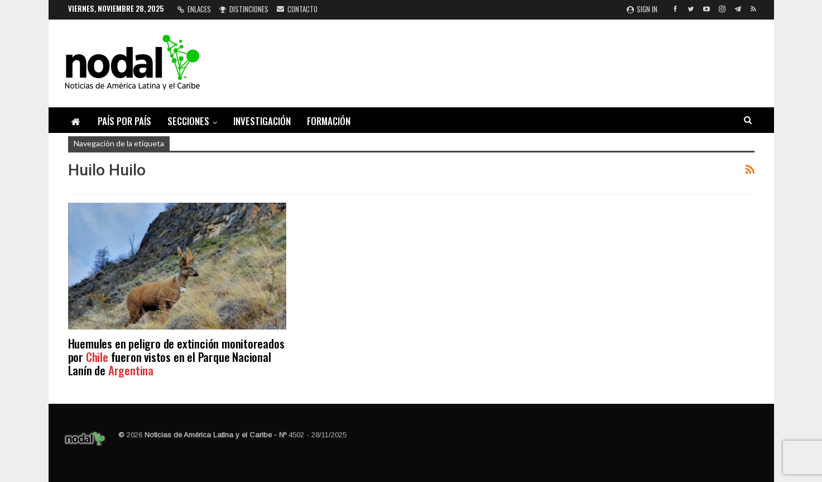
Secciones (188, 121)
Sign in (642, 9)
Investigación (262, 121)
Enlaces (194, 9)
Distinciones (243, 9)
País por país (124, 121)
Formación (328, 121)
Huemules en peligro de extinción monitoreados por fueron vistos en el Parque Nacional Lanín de (176, 357)
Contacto (297, 9)
